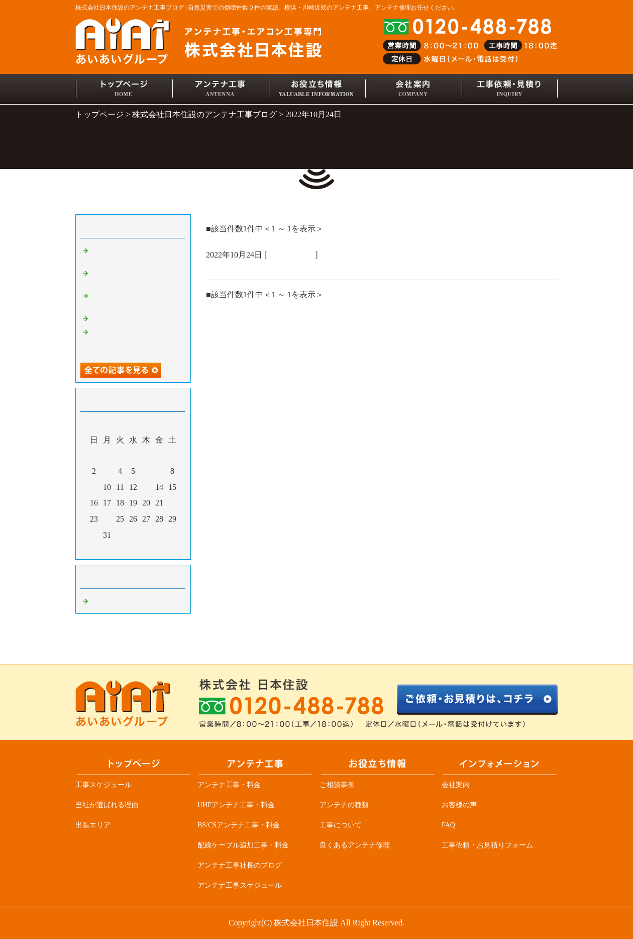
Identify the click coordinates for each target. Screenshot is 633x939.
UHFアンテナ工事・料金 (236, 805)
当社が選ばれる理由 (107, 805)
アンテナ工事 (291, 254)
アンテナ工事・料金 (229, 785)
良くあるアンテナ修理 (355, 845)
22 (172, 503)
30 (94, 535)
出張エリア (93, 825)
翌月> (152, 549)
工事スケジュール (103, 785)
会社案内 (456, 785)
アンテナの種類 (344, 805)
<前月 (114, 549)
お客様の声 (459, 805)
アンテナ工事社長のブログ (239, 865)
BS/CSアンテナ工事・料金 (238, 825)
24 (107, 519)
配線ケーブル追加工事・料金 (243, 845)
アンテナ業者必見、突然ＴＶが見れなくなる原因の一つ (135, 340)
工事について (341, 825)
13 (146, 487)
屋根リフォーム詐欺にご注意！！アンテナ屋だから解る (319, 268)
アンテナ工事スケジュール (239, 885)
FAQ (448, 825)
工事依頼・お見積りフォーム (487, 845)
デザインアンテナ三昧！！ (135, 318)
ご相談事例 (337, 785)
